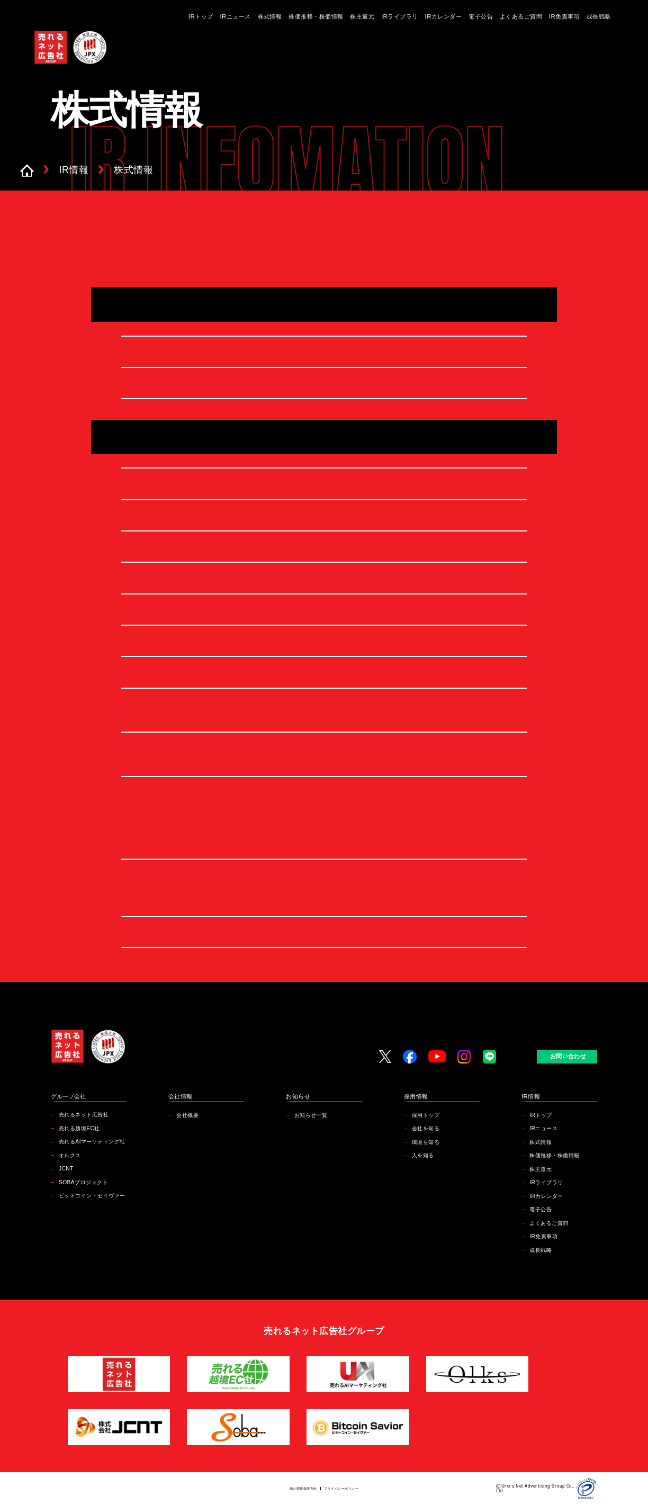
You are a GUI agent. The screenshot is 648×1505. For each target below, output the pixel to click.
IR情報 (74, 170)
